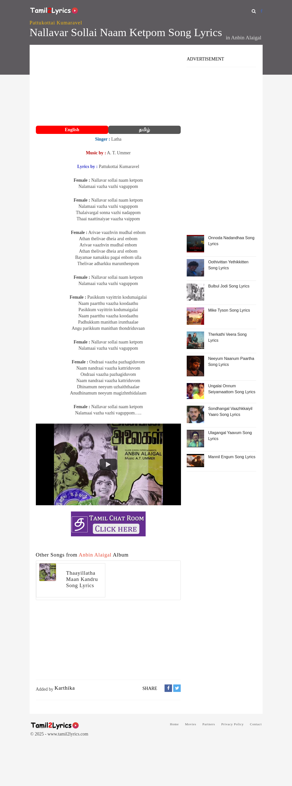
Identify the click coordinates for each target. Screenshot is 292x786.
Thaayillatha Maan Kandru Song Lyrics (82, 579)
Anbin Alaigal (246, 38)
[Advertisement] (108, 86)
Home (174, 724)
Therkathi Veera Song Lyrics (227, 337)
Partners (208, 724)
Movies (190, 724)
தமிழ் (144, 129)
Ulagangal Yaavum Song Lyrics (230, 436)
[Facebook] (261, 11)
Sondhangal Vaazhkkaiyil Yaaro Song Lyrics (230, 411)
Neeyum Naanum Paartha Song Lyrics (231, 361)
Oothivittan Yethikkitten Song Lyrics (228, 265)
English (72, 129)
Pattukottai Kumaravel (56, 23)
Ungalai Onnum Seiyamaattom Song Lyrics (231, 389)
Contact (256, 724)
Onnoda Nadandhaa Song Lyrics (231, 241)
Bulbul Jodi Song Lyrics (228, 286)
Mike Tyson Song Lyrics (229, 310)
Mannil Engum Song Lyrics (231, 457)
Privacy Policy (232, 724)
